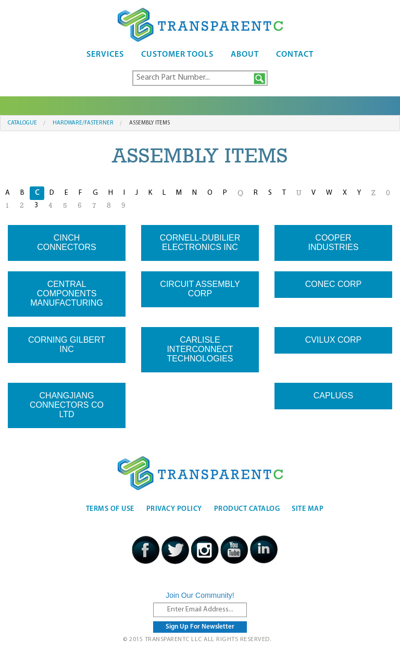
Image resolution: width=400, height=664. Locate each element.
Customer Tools (177, 55)
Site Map (307, 509)
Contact (295, 55)
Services (105, 55)
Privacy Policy (174, 509)
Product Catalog (247, 509)
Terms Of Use (110, 509)
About (245, 55)
